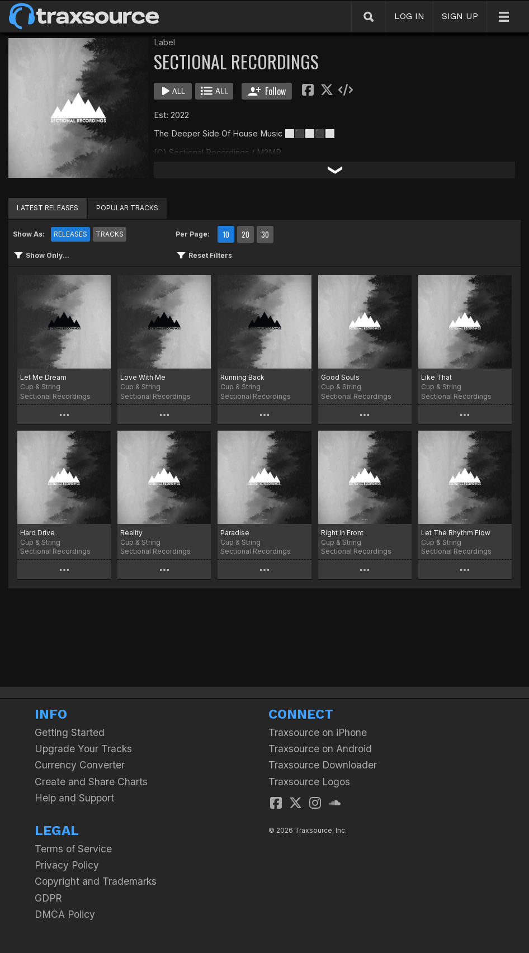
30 (265, 234)
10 (226, 234)
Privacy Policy (67, 865)
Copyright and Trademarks (96, 881)
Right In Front (342, 533)
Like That (436, 377)
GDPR (48, 898)
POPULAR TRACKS (127, 208)
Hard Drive (37, 533)
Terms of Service (73, 849)
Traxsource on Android (320, 748)
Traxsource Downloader (322, 765)
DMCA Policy (65, 914)
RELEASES (70, 234)
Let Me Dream (43, 377)
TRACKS (110, 234)
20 (245, 234)
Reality (131, 533)
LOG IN (409, 16)
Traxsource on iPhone (317, 732)
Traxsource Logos (309, 781)
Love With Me (143, 377)
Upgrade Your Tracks (83, 748)
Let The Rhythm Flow (455, 533)
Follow (267, 91)
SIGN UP (460, 16)
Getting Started (70, 732)
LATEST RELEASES (47, 208)
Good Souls (340, 377)
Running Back (242, 377)
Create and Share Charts (91, 781)
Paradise (234, 533)
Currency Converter (80, 765)
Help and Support (74, 798)
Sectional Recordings (55, 396)
